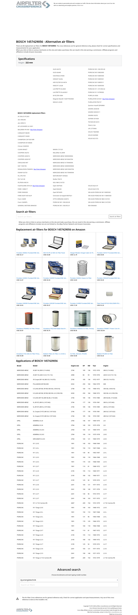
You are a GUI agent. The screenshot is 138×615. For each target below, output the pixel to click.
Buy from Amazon (36, 130)
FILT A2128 (21, 179)
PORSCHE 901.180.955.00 (96, 69)
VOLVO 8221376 (93, 189)
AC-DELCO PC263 (23, 116)
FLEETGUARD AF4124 (25, 186)
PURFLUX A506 (93, 95)
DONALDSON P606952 (25, 169)
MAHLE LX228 (57, 102)
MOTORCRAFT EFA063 (60, 176)
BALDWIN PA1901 (24, 130)
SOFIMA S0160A (93, 119)
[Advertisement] (69, 24)
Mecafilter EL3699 (59, 153)
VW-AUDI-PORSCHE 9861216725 (99, 199)
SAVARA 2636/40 (93, 109)
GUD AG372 (57, 69)
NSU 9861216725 (58, 182)
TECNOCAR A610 (93, 122)
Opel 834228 (57, 189)
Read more (80, 5)
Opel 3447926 (57, 186)
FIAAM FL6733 (22, 172)
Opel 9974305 (57, 192)
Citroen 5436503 (23, 146)
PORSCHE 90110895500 (96, 76)
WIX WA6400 (92, 206)
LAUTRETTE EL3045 (59, 89)
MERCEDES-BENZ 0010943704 (63, 159)
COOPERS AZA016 (24, 156)
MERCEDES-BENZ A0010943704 (63, 169)
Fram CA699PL (22, 202)
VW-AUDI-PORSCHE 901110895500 (99, 196)
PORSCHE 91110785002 (96, 92)
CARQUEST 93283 (24, 136)
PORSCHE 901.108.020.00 (61, 202)
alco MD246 (22, 120)
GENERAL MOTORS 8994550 (27, 206)
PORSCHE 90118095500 (96, 86)
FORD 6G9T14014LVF (25, 196)
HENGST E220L (58, 79)
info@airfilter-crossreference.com (113, 612)
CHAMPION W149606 (25, 143)
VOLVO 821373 (93, 138)
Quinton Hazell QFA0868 (96, 105)
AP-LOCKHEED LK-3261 (25, 126)
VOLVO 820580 (93, 135)
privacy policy (118, 614)
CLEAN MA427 (22, 149)
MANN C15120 (58, 149)
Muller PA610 (57, 179)
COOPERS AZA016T (24, 159)
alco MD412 (22, 123)
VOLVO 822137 (93, 186)
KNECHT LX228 (58, 86)
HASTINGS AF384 (58, 76)
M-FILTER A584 (58, 95)
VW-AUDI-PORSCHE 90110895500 (99, 192)
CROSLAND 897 (23, 163)
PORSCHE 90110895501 (96, 79)
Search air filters (115, 217)
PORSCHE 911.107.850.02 (96, 89)
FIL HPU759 (22, 176)
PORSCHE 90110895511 (96, 82)
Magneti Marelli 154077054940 (63, 99)
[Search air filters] (63, 216)
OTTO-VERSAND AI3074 (61, 199)
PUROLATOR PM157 (94, 102)
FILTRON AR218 (23, 182)
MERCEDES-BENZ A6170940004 (63, 172)
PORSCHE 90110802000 (96, 72)
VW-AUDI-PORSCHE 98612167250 (99, 202)
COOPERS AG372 (23, 153)
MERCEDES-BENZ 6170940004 (63, 163)
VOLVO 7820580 (93, 132)
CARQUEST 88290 (24, 133)
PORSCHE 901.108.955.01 (61, 206)
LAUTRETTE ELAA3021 (60, 92)
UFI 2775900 (92, 128)
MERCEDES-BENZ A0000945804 (63, 166)
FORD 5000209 (23, 192)
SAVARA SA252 (93, 115)
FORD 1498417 (23, 189)
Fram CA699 (22, 199)
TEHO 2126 (92, 125)
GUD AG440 (57, 72)
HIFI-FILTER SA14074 (60, 82)
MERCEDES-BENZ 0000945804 (63, 156)
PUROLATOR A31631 (95, 99)
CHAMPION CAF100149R (26, 139)
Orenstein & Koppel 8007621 (62, 196)
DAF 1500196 (22, 166)
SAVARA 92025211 (94, 112)
